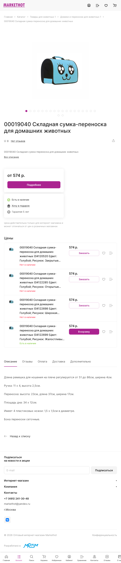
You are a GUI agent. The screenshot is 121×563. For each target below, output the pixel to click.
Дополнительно (80, 361)
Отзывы (27, 361)
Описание (10, 361)
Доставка (58, 361)
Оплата (42, 361)
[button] (26, 111)
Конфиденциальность (104, 535)
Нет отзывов (18, 141)
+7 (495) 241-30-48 (16, 498)
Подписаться (104, 470)
